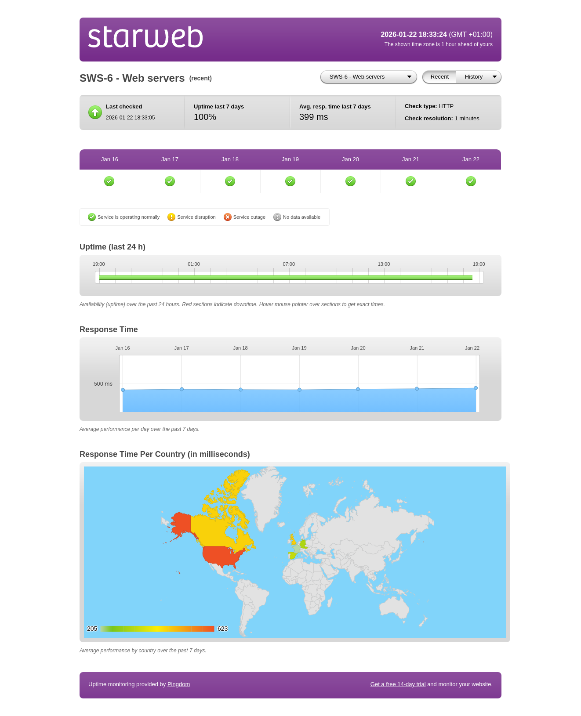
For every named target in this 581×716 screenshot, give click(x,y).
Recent (440, 76)
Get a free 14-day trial (398, 684)
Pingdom (178, 684)
